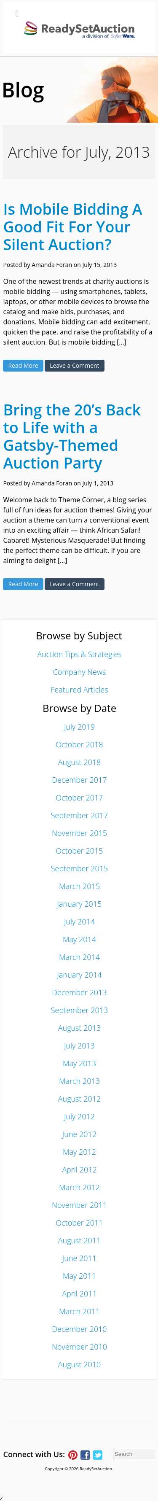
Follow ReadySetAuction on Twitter (97, 1455)
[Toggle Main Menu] (79, 27)
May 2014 (79, 939)
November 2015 (79, 833)
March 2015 (79, 886)
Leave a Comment (74, 365)
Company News (79, 672)
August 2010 (79, 1364)
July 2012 (79, 1116)
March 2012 (79, 1187)
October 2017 (79, 797)
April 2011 (79, 1293)
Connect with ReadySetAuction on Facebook (85, 1455)
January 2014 (79, 975)
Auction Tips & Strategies (79, 654)
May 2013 (79, 1063)
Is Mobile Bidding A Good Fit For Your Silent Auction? (72, 227)
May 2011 (79, 1276)
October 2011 (79, 1223)
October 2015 (79, 851)
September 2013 (79, 1010)
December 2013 (79, 992)
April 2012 (79, 1169)
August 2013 (79, 1028)
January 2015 (79, 904)
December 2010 (79, 1329)
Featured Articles (79, 689)
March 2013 (79, 1081)
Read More (23, 365)
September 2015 (79, 868)
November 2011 (79, 1205)
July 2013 (79, 1045)
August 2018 (79, 762)
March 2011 (79, 1311)
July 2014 (79, 921)
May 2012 (79, 1152)
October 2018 (79, 744)
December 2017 (79, 780)
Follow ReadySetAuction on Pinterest (73, 1455)
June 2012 (79, 1134)
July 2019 (79, 727)
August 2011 (79, 1240)
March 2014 (79, 957)
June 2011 (79, 1258)
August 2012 (79, 1099)
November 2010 (79, 1347)
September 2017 (79, 815)
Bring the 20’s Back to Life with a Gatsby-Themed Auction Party (72, 436)
